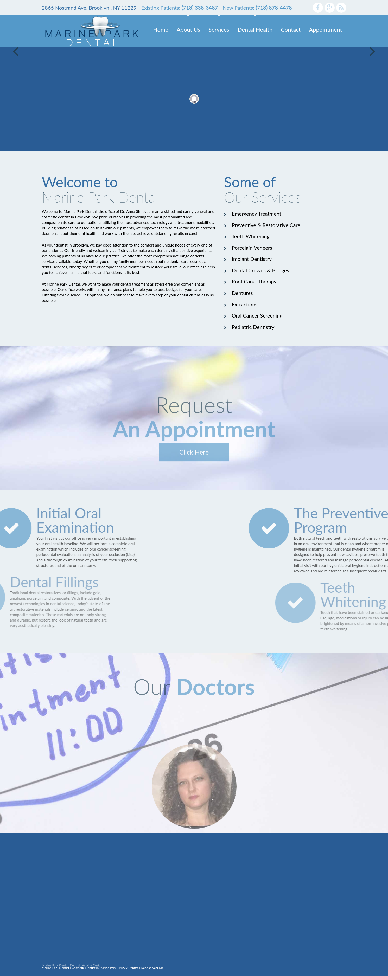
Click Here (194, 459)
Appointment (325, 29)
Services (218, 29)
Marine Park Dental (55, 967)
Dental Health (255, 29)
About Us (188, 29)
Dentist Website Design (86, 967)
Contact (291, 29)
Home (160, 29)
